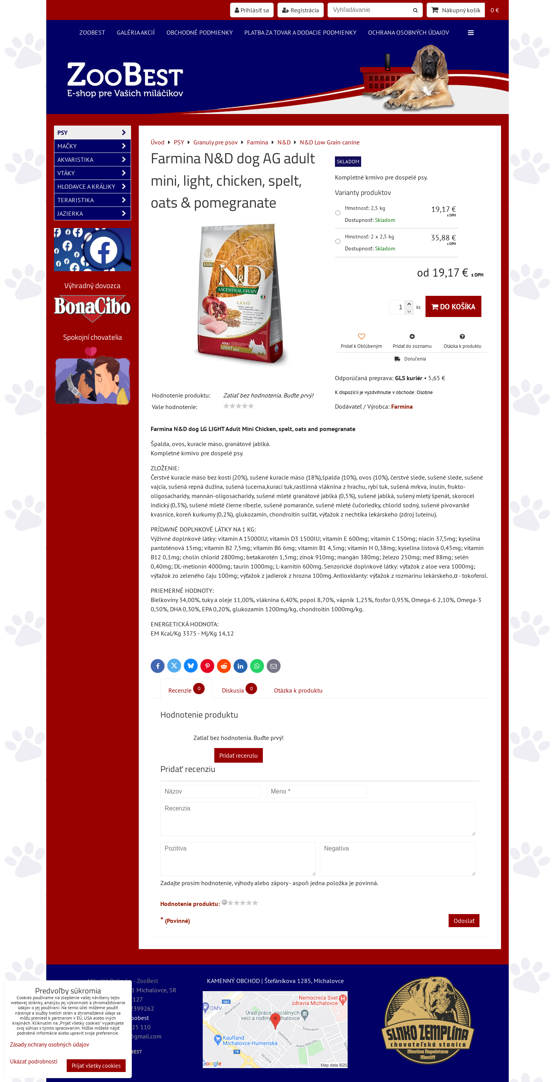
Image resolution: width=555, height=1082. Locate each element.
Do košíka (453, 306)
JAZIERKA (94, 213)
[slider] (238, 406)
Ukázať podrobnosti (33, 1062)
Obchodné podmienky (199, 32)
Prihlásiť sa (252, 10)
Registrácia (300, 10)
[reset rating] (224, 902)
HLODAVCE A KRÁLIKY (94, 186)
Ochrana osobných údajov (408, 32)
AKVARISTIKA (94, 159)
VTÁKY (94, 172)
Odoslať (464, 920)
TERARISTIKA (94, 199)
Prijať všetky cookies (96, 1065)
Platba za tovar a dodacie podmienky (300, 32)
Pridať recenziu (238, 755)
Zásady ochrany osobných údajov (49, 1044)
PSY (94, 132)
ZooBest (92, 32)
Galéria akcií (136, 32)
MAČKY (94, 146)
